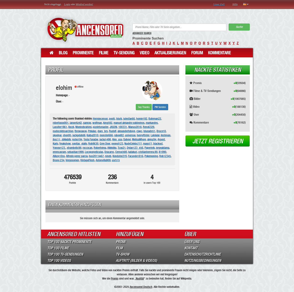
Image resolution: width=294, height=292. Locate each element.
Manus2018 (135, 127)
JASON (113, 127)
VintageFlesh (87, 160)
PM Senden (160, 107)
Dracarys (109, 151)
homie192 (141, 118)
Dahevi (127, 139)
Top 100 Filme (58, 248)
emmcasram (59, 151)
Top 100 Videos (59, 260)
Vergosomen (72, 160)
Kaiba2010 (92, 135)
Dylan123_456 (135, 147)
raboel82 (119, 135)
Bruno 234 (58, 160)
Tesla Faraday (90, 139)
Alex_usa (117, 139)
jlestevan (165, 135)
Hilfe (235, 4)
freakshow (65, 143)
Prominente (83, 53)
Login (67, 4)
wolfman (97, 122)
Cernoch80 (121, 151)
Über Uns (191, 242)
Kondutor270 (120, 156)
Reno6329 (148, 127)
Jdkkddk (66, 139)
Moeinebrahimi (83, 127)
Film (119, 248)
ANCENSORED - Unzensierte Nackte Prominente (85, 29)
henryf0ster (143, 135)
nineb (108, 156)
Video (144, 53)
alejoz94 (151, 139)
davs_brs (103, 131)
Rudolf (112, 131)
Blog (63, 53)
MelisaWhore (139, 139)
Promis (114, 278)
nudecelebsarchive (63, 131)
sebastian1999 (75, 151)
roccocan (87, 147)
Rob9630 (93, 143)
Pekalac (92, 131)
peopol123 (117, 143)
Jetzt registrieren (217, 141)
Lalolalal (155, 135)
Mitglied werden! (84, 4)
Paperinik (150, 147)
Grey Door (105, 143)
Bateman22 (154, 118)
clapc (139, 131)
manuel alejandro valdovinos (129, 122)
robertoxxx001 (61, 122)
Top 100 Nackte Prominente (69, 242)
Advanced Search (141, 33)
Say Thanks (143, 107)
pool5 (112, 118)
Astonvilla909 (103, 160)
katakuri (132, 151)
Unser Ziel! (219, 4)
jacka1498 (105, 139)
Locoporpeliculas (94, 151)
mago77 (147, 143)
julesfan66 (129, 118)
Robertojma (100, 147)
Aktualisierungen (170, 53)
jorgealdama (162, 147)
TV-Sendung (124, 53)
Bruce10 (161, 131)
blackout (158, 143)
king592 (107, 122)
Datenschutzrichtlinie (202, 254)
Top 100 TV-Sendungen (65, 254)
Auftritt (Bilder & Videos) (136, 260)
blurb (119, 118)
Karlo (55, 143)
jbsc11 (56, 139)
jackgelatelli (78, 135)
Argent (161, 139)
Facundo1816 (135, 156)
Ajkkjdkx (111, 147)
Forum (197, 53)
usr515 (116, 160)
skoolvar (57, 135)
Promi (120, 242)
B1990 (162, 151)
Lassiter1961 (60, 127)
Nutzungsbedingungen (202, 260)
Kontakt (190, 248)
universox (130, 135)
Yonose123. (59, 147)
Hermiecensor (100, 118)
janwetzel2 (76, 122)
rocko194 (77, 139)
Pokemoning (151, 156)
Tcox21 (122, 147)
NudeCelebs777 (133, 143)
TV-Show (122, 254)
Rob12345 (165, 156)
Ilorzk (71, 127)
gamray (87, 122)
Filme (103, 53)
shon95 (67, 135)
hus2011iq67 (96, 156)
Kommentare (219, 53)
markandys (152, 122)
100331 (122, 127)
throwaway (81, 131)
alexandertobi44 (126, 131)
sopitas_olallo (79, 143)
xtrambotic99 (74, 147)
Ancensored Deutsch (141, 286)
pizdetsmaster (100, 127)
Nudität (140, 278)
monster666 (106, 135)
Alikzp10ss (59, 156)
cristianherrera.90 (148, 151)
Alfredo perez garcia (77, 156)
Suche (239, 27)
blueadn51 (149, 131)
